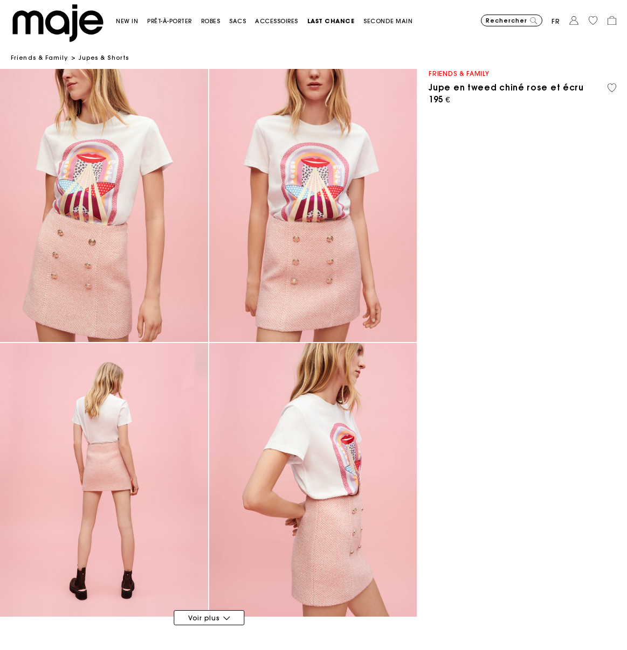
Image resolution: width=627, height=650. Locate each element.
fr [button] (556, 21)
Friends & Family (39, 57)
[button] (131, 21)
